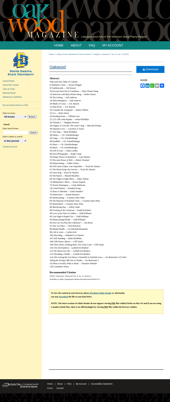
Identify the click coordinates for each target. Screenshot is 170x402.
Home (51, 54)
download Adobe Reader (101, 293)
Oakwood (105, 54)
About (60, 384)
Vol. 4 (114, 54)
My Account (81, 384)
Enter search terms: (11, 128)
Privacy (50, 388)
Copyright (60, 388)
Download (150, 69)
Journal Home (8, 81)
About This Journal (11, 85)
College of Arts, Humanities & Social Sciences (74, 54)
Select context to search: (13, 136)
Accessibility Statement (101, 384)
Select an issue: (9, 113)
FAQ (69, 384)
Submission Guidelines (12, 97)
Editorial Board (9, 93)
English (97, 54)
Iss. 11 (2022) (123, 54)
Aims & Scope (9, 89)
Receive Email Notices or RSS (15, 105)
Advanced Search (10, 146)
